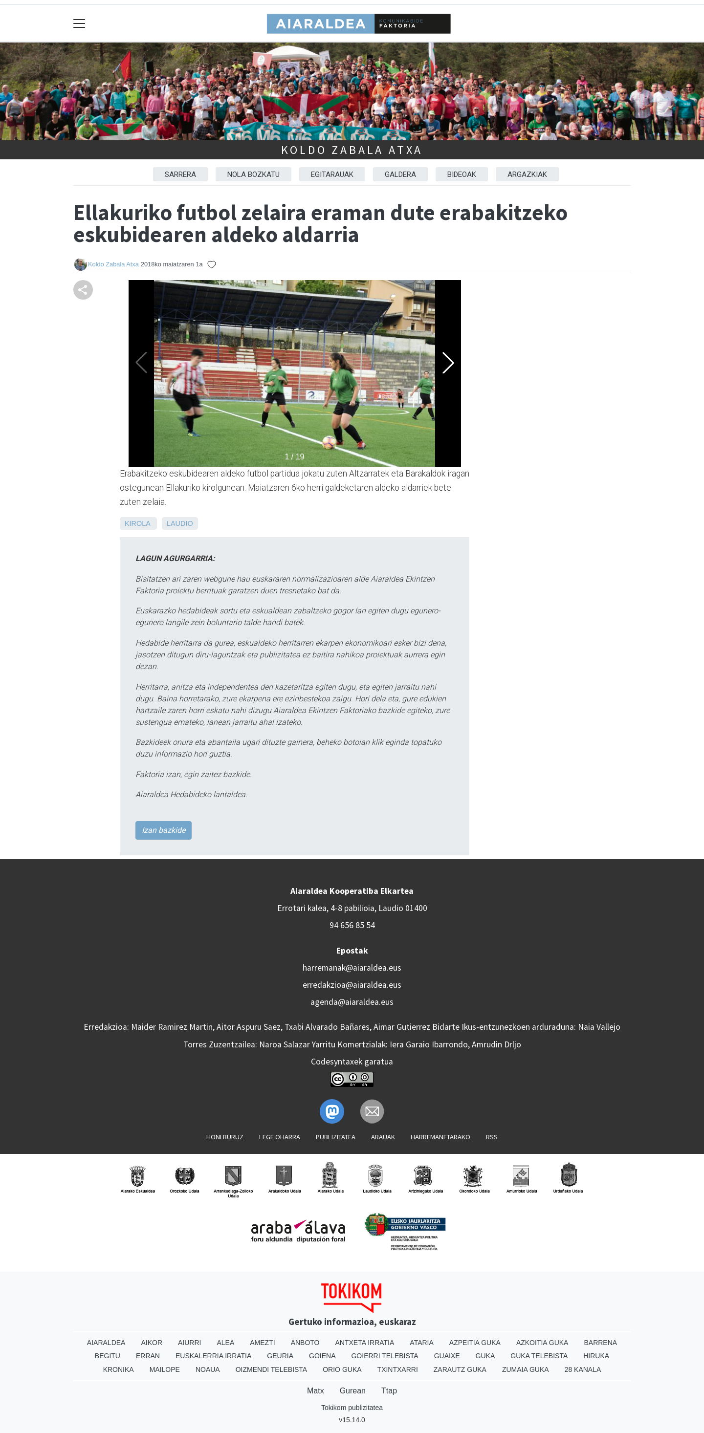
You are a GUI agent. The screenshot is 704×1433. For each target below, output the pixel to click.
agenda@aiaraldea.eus (352, 1002)
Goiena (322, 1356)
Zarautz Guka (460, 1369)
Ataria (422, 1342)
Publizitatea (335, 1136)
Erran (148, 1356)
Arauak (383, 1136)
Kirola (137, 523)
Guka (485, 1356)
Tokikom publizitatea (352, 1407)
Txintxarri (397, 1369)
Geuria (280, 1356)
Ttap (389, 1391)
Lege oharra (279, 1136)
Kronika (118, 1369)
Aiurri (189, 1342)
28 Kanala (583, 1369)
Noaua (208, 1369)
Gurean (353, 1391)
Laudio (180, 523)
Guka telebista (539, 1356)
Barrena (600, 1342)
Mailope (165, 1369)
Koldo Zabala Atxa (352, 149)
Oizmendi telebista (272, 1369)
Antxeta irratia (365, 1342)
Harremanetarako (440, 1136)
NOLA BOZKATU (253, 174)
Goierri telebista (384, 1356)
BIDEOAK (461, 174)
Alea (225, 1342)
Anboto (305, 1342)
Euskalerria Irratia (213, 1356)
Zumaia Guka (525, 1369)
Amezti (262, 1342)
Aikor (151, 1342)
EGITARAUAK (332, 174)
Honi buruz (224, 1136)
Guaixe (447, 1356)
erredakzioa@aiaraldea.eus (352, 984)
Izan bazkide (163, 830)
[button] (448, 362)
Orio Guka (342, 1369)
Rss (492, 1136)
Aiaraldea (106, 1342)
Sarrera (180, 174)
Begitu (107, 1356)
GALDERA (400, 174)
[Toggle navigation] (79, 23)
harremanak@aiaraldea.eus (352, 967)
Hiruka (596, 1356)
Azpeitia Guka (475, 1342)
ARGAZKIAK (527, 174)
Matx (315, 1391)
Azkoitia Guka (542, 1342)
